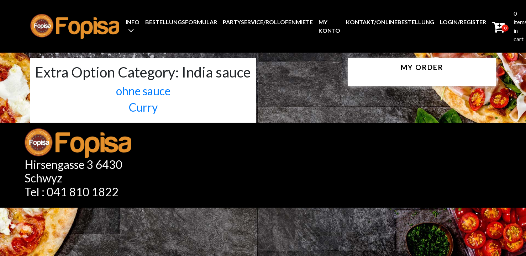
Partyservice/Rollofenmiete (268, 21)
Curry (143, 107)
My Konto (329, 26)
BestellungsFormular (181, 21)
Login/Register (463, 21)
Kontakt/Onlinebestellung (390, 21)
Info (133, 21)
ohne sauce (143, 91)
